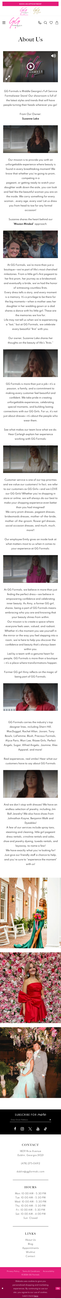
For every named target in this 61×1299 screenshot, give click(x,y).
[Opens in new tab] (37, 11)
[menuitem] (4, 22)
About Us (30, 1240)
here (36, 1296)
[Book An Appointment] (30, 4)
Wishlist (30, 1252)
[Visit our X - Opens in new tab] (30, 1129)
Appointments (30, 1248)
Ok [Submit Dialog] (57, 1289)
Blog (30, 1244)
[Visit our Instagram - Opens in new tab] (22, 1129)
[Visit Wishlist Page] (51, 23)
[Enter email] (30, 1120)
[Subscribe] (52, 1120)
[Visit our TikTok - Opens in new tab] (45, 1129)
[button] (4, 22)
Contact (30, 1256)
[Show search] (45, 23)
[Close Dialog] (3, 1289)
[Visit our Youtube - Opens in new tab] (37, 1129)
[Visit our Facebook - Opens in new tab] (15, 1129)
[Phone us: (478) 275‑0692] (40, 23)
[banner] (15, 22)
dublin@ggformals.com (30, 1172)
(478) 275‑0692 (30, 1164)
